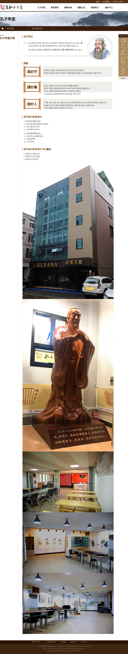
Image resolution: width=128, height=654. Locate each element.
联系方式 (84, 642)
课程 (123, 64)
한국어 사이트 (118, 1)
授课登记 (95, 8)
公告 (123, 45)
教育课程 (55, 8)
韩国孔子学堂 (36, 642)
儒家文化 (123, 74)
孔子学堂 (41, 8)
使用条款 (63, 642)
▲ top (123, 78)
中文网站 (106, 1)
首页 (97, 1)
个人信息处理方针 (50, 642)
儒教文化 (81, 8)
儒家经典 (68, 8)
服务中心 (109, 8)
